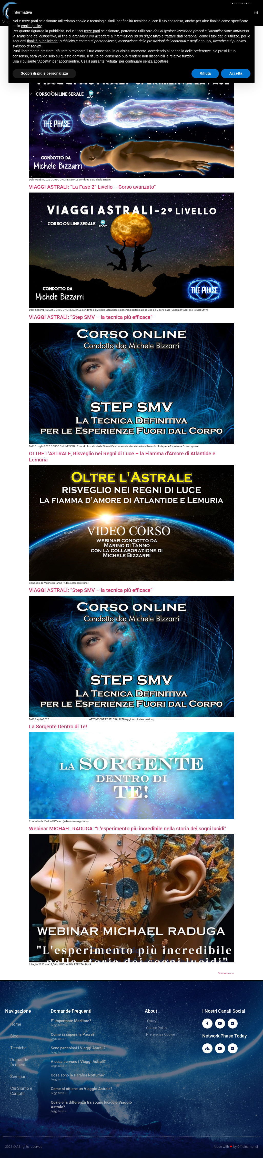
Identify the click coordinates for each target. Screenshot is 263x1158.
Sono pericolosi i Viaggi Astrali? (78, 1048)
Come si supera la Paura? (72, 1034)
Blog (14, 1036)
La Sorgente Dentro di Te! (58, 726)
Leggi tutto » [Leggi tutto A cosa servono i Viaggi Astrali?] (58, 1066)
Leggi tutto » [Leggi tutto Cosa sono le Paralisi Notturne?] (58, 1079)
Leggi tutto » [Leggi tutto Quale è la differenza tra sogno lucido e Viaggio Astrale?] (58, 1111)
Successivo (226, 973)
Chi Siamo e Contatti (21, 1091)
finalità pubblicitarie (42, 41)
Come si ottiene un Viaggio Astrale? (81, 1088)
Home (15, 1024)
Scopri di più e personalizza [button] (44, 73)
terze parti (92, 31)
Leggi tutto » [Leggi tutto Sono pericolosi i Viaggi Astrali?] (58, 1052)
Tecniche (18, 1047)
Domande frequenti (19, 1062)
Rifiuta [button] (205, 73)
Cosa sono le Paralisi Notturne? (78, 1075)
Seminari (18, 1076)
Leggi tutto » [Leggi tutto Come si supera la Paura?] (58, 1038)
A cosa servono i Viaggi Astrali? (78, 1061)
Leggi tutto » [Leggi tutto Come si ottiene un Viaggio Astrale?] (58, 1093)
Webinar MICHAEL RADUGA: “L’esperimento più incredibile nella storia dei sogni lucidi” (127, 828)
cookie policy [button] (31, 26)
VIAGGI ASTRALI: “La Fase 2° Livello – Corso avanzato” (92, 187)
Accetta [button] (235, 73)
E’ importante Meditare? (71, 1021)
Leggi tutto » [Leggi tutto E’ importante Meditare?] (58, 1025)
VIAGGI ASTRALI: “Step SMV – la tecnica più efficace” (91, 317)
